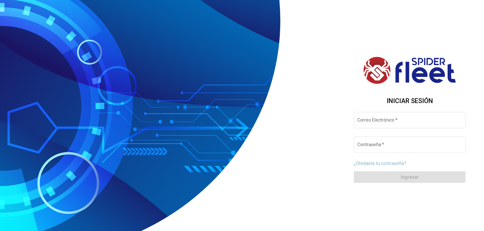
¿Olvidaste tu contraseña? (380, 163)
